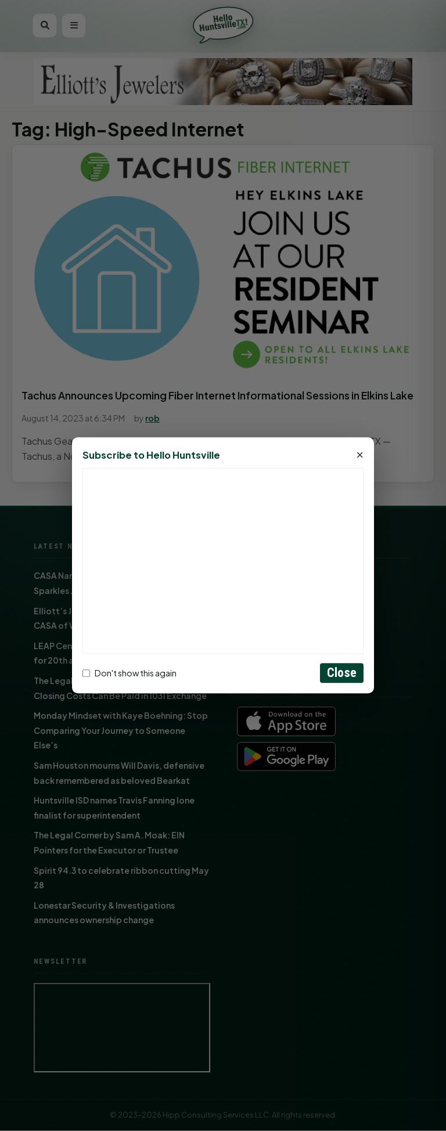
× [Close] (360, 455)
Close (342, 673)
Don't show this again (129, 673)
